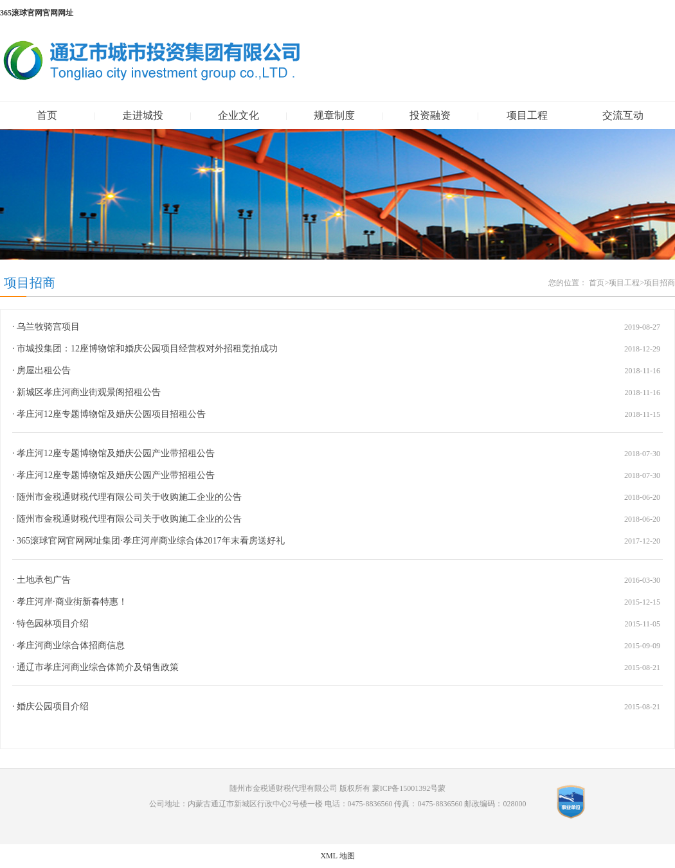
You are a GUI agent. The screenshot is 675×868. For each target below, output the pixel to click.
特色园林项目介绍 (53, 623)
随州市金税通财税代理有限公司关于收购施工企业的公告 (129, 497)
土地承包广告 (44, 580)
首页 (47, 115)
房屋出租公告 (44, 370)
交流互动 (623, 115)
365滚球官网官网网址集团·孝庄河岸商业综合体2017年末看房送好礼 (151, 540)
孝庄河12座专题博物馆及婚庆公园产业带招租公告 (116, 453)
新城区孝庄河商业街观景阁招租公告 (89, 392)
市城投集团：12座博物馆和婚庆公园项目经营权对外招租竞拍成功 (147, 348)
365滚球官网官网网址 (36, 12)
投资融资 (430, 115)
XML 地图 (337, 855)
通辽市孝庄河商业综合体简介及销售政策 (98, 667)
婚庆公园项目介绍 (53, 706)
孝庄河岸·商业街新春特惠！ (72, 602)
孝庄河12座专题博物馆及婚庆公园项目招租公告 (111, 414)
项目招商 (29, 283)
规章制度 (334, 115)
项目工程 (527, 115)
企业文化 (238, 115)
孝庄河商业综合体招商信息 (71, 645)
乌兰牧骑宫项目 (48, 327)
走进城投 (142, 115)
